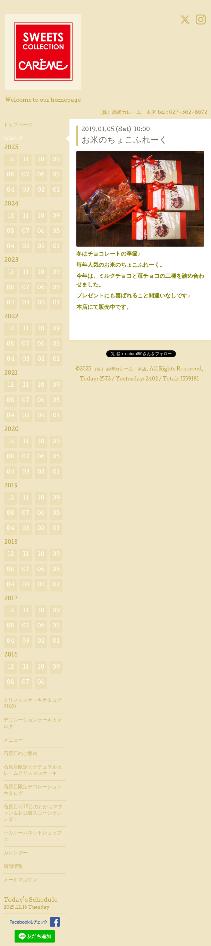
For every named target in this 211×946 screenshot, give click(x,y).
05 (56, 175)
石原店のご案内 (20, 754)
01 (56, 190)
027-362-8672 (188, 113)
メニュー (13, 740)
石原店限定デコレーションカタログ (32, 790)
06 (41, 175)
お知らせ (13, 138)
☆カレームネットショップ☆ (32, 836)
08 (10, 175)
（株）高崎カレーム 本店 (119, 369)
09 (56, 160)
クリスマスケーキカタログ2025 (32, 704)
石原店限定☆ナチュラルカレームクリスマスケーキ (32, 771)
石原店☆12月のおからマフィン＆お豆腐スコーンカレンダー (32, 814)
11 (26, 160)
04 (11, 190)
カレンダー (15, 853)
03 (25, 190)
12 (10, 160)
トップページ (18, 125)
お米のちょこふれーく (125, 140)
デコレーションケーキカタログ (32, 723)
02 (41, 190)
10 (40, 160)
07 (25, 175)
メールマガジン (20, 880)
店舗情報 (13, 867)
